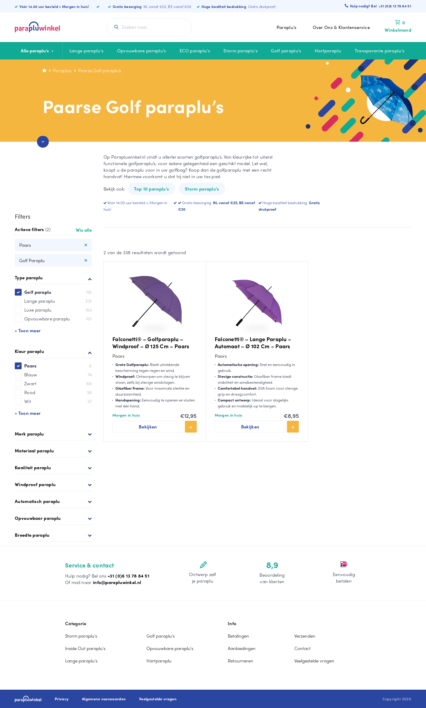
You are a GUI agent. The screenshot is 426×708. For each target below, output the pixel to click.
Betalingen (238, 636)
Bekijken (148, 426)
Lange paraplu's (87, 50)
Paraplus (62, 70)
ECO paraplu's (195, 50)
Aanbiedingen (242, 648)
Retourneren (240, 660)
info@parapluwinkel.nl (117, 582)
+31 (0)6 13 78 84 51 (128, 575)
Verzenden (304, 636)
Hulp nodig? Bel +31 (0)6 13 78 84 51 (380, 6)
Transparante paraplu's (380, 50)
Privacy (62, 698)
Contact (302, 648)
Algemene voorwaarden (104, 698)
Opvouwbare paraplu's (141, 50)
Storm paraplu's (240, 50)
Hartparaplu (328, 50)
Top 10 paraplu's (151, 189)
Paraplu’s (287, 27)
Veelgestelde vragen (314, 660)
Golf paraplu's (286, 50)
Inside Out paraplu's (85, 648)
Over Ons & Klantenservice (341, 27)
